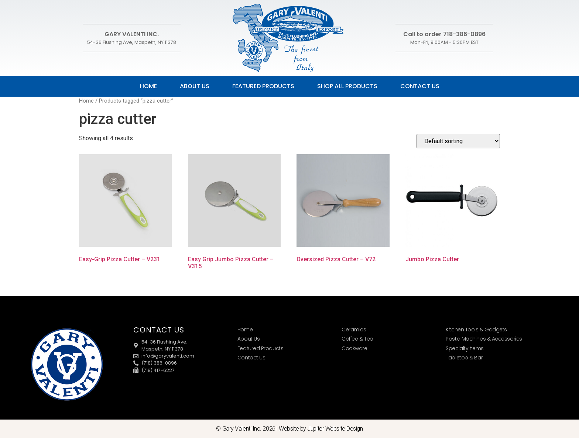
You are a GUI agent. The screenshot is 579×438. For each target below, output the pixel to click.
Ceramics (354, 329)
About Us (194, 86)
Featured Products (263, 86)
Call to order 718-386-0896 (444, 34)
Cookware (354, 348)
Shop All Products (347, 86)
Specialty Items (464, 348)
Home (148, 86)
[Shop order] (458, 141)
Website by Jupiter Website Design (321, 428)
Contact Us (419, 86)
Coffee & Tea (357, 338)
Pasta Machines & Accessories (484, 338)
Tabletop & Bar (464, 357)
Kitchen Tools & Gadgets (476, 329)
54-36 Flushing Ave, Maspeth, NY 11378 (131, 42)
